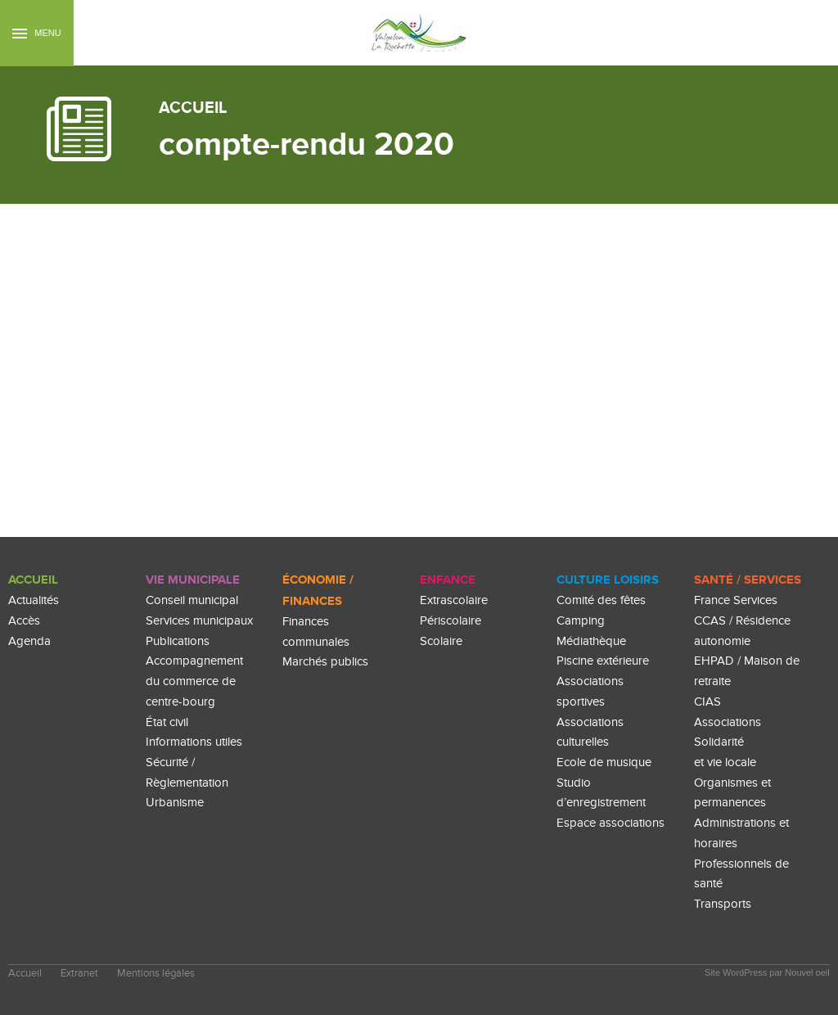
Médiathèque (591, 641)
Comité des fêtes (601, 600)
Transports (722, 904)
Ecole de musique (603, 762)
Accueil (33, 580)
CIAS (707, 702)
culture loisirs (607, 580)
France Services (735, 600)
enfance (447, 580)
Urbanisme (175, 803)
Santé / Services (747, 580)
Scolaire (441, 641)
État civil (167, 722)
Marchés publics (325, 662)
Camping (580, 621)
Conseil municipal (192, 600)
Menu (36, 33)
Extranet (79, 974)
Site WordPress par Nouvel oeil (767, 972)
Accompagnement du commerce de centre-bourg (194, 681)
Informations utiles (194, 742)
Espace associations (610, 823)
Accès (24, 621)
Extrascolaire (454, 600)
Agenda (29, 641)
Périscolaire (450, 621)
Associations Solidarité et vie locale (727, 742)
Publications (178, 641)
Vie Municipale (193, 580)
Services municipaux (199, 621)
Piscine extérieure (602, 661)
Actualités (33, 600)
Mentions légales (156, 974)
